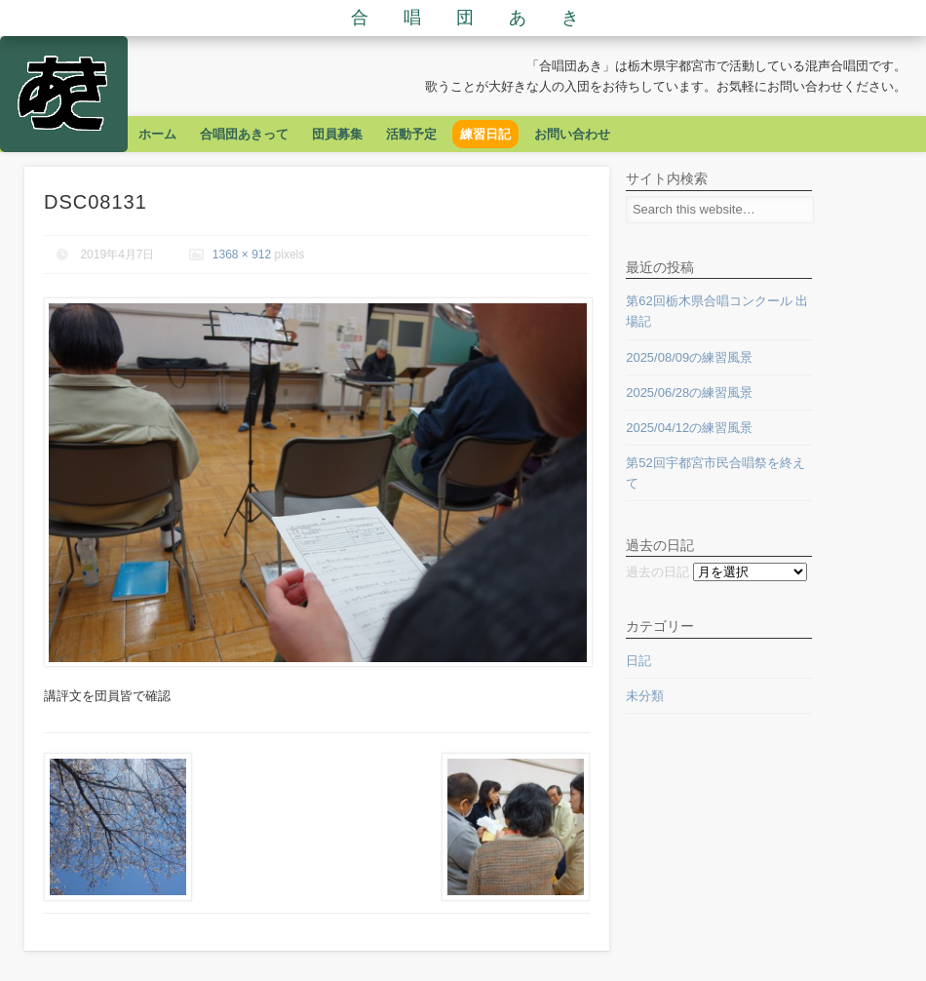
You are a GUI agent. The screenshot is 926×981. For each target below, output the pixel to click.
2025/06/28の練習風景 (689, 392)
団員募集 (337, 134)
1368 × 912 (241, 254)
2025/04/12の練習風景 (689, 427)
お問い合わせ (572, 134)
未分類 (645, 695)
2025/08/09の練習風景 (689, 357)
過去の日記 (657, 572)
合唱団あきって (244, 134)
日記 (638, 660)
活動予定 (411, 134)
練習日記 (485, 134)
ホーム (157, 134)
